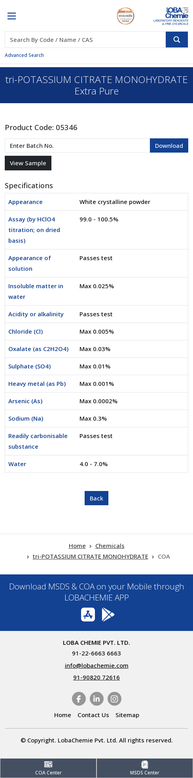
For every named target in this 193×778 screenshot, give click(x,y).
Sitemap (127, 715)
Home (77, 546)
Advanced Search (24, 55)
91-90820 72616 (96, 677)
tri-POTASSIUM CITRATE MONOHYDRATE (90, 556)
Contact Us (93, 715)
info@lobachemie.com (97, 665)
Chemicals (110, 546)
